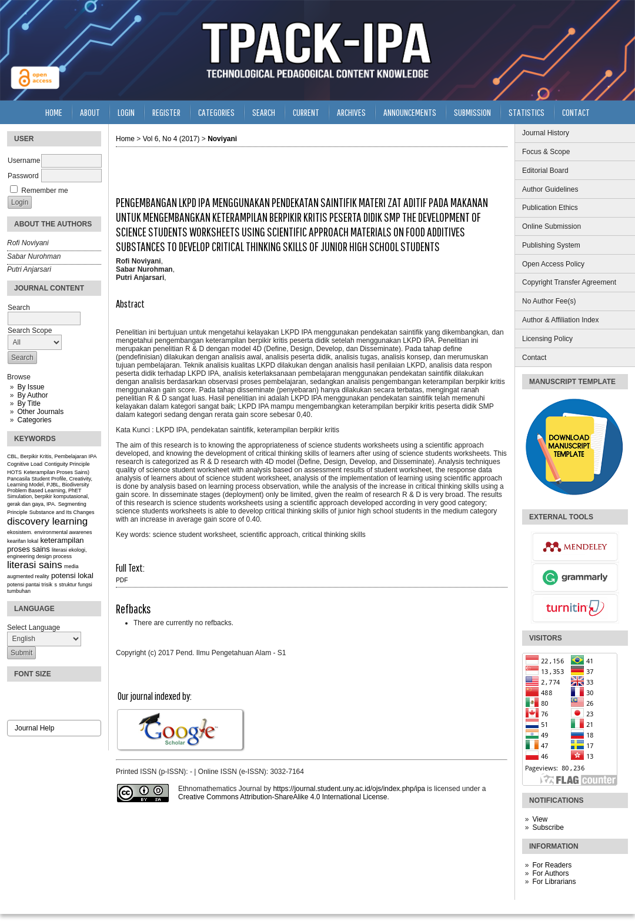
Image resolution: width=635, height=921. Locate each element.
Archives (351, 112)
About (90, 112)
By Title (28, 403)
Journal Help (34, 728)
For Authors (550, 873)
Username (24, 160)
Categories (34, 420)
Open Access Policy (553, 264)
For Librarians (554, 881)
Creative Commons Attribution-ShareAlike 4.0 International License (282, 797)
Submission (472, 112)
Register (166, 112)
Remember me (44, 190)
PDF (122, 580)
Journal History (545, 133)
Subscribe (547, 827)
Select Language (33, 627)
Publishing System (551, 245)
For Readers (552, 865)
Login (126, 112)
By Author (32, 395)
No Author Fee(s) (549, 301)
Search (263, 112)
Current (306, 112)
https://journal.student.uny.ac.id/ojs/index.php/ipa (349, 789)
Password (23, 176)
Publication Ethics (550, 207)
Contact (534, 357)
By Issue (30, 387)
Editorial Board (545, 170)
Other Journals (40, 412)
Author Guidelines (550, 189)
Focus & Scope (546, 152)
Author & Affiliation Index (560, 320)
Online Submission (551, 226)
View (539, 819)
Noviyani (222, 139)
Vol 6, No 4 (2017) (171, 139)
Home (53, 112)
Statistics (526, 112)
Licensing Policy (547, 339)
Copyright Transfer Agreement (569, 282)
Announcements (409, 112)
